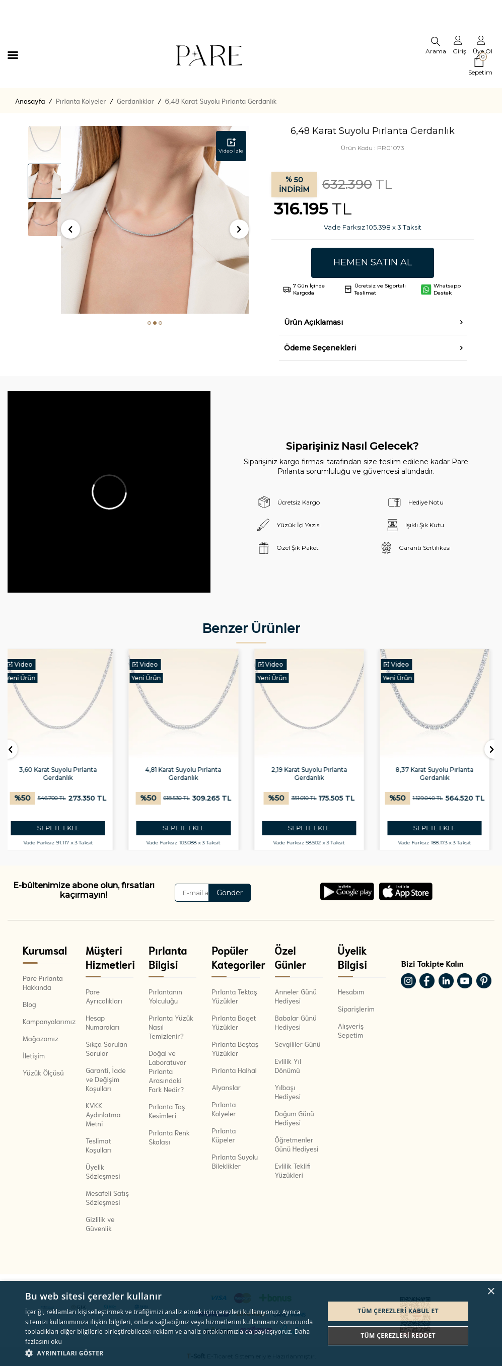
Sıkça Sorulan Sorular (106, 1048)
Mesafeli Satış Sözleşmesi (107, 1197)
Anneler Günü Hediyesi (296, 996)
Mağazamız (40, 1038)
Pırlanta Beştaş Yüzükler (234, 1048)
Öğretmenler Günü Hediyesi (297, 1144)
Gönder (230, 892)
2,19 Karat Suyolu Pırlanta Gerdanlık (314, 773)
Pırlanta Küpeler (223, 1135)
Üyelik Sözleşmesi (103, 1171)
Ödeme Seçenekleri (320, 347)
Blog (29, 1004)
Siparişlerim (356, 1008)
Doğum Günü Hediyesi (294, 1118)
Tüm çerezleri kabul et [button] (398, 1311)
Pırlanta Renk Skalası (169, 1137)
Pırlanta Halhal (233, 1069)
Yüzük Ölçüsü (43, 1072)
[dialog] (251, 1323)
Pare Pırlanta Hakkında (43, 982)
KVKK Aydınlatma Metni (103, 1114)
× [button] (490, 1292)
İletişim (34, 1055)
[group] (155, 220)
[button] (149, 323)
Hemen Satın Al (372, 262)
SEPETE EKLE (63, 828)
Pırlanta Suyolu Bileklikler (234, 1161)
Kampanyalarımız (46, 1021)
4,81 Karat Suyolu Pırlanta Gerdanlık (188, 773)
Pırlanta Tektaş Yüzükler (234, 996)
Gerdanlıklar (135, 100)
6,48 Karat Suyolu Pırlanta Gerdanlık (221, 100)
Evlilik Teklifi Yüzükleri (293, 1170)
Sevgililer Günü (298, 1043)
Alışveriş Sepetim (351, 1030)
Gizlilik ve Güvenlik (100, 1223)
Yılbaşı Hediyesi (288, 1092)
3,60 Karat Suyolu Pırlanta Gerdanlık (63, 773)
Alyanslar (226, 1087)
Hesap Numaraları (102, 1022)
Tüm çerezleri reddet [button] (398, 1335)
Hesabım (351, 991)
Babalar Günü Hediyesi (296, 1022)
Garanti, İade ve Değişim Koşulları (106, 1079)
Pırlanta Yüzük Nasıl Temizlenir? (171, 1026)
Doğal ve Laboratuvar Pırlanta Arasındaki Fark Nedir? (167, 1071)
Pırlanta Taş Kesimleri (167, 1111)
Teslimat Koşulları (99, 1145)
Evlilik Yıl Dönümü (288, 1065)
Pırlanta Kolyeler (81, 100)
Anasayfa (30, 100)
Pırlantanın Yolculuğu (165, 996)
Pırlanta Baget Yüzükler (233, 1022)
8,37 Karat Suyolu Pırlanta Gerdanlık (439, 773)
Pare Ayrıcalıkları (104, 996)
